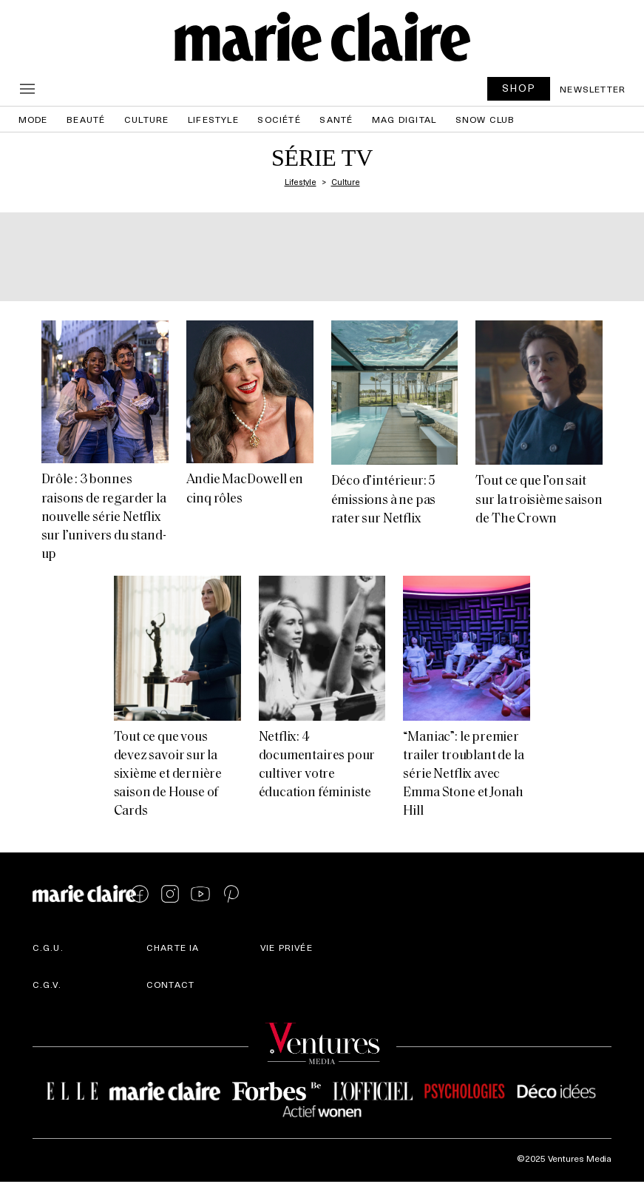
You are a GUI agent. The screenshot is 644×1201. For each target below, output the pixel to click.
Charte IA (173, 947)
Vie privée (286, 947)
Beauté (86, 119)
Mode (33, 119)
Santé (336, 119)
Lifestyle (213, 119)
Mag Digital (404, 119)
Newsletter (593, 88)
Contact (170, 984)
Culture (146, 119)
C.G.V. (47, 984)
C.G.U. (48, 947)
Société (278, 119)
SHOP (519, 87)
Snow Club (485, 119)
